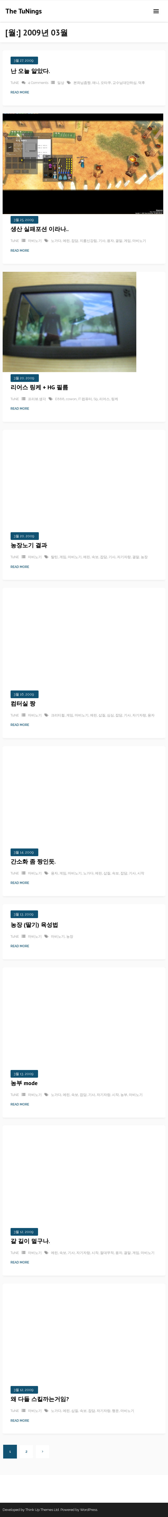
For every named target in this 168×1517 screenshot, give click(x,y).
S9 (96, 399)
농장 (144, 557)
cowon (71, 399)
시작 (140, 873)
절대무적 (107, 1253)
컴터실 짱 (23, 703)
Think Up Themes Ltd (42, 1510)
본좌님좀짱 (82, 83)
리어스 (104, 399)
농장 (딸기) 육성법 (34, 924)
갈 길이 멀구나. (30, 1241)
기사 (102, 241)
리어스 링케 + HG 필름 (39, 387)
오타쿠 (106, 83)
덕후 (141, 83)
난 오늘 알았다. (30, 71)
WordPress (88, 1510)
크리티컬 (58, 715)
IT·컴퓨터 (85, 399)
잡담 (74, 241)
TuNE (15, 83)
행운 (115, 1411)
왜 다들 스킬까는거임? (40, 1399)
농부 (123, 1094)
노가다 (56, 241)
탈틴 (54, 557)
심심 (110, 715)
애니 (95, 83)
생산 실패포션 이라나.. (40, 229)
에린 (66, 241)
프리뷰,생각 (37, 399)
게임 (127, 241)
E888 (59, 399)
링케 (114, 399)
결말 (118, 241)
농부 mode (24, 1082)
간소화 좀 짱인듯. (33, 861)
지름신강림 (88, 241)
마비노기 (35, 241)
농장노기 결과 (29, 545)
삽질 (102, 715)
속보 (95, 557)
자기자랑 (124, 557)
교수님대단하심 (125, 83)
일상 (60, 83)
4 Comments (38, 83)
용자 (110, 241)
